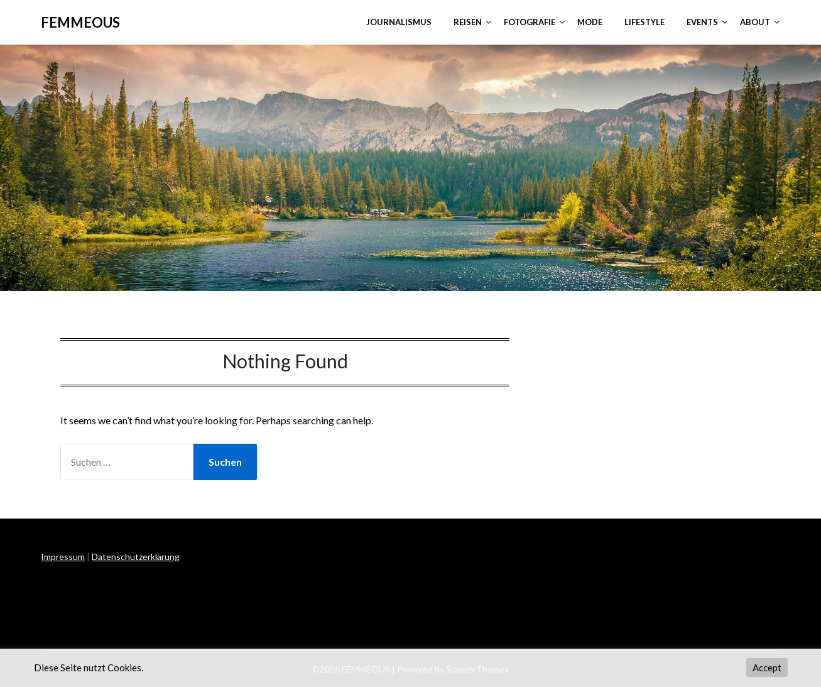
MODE (589, 22)
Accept (767, 667)
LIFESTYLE (644, 22)
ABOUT (755, 22)
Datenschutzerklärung (136, 556)
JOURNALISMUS (399, 22)
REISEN (468, 22)
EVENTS (702, 22)
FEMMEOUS (80, 22)
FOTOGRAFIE (529, 22)
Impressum (63, 556)
